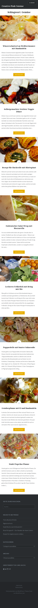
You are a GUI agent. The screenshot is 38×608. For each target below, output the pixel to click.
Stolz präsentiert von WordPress (15, 591)
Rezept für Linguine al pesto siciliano (13, 534)
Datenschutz (19, 587)
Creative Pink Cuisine (12, 6)
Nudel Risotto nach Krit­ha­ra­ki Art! (12, 527)
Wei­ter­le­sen (19, 74)
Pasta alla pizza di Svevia (9, 520)
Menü (33, 2)
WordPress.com (20, 593)
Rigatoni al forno (7, 523)
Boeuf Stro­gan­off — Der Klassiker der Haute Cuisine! (18, 530)
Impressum (19, 585)
